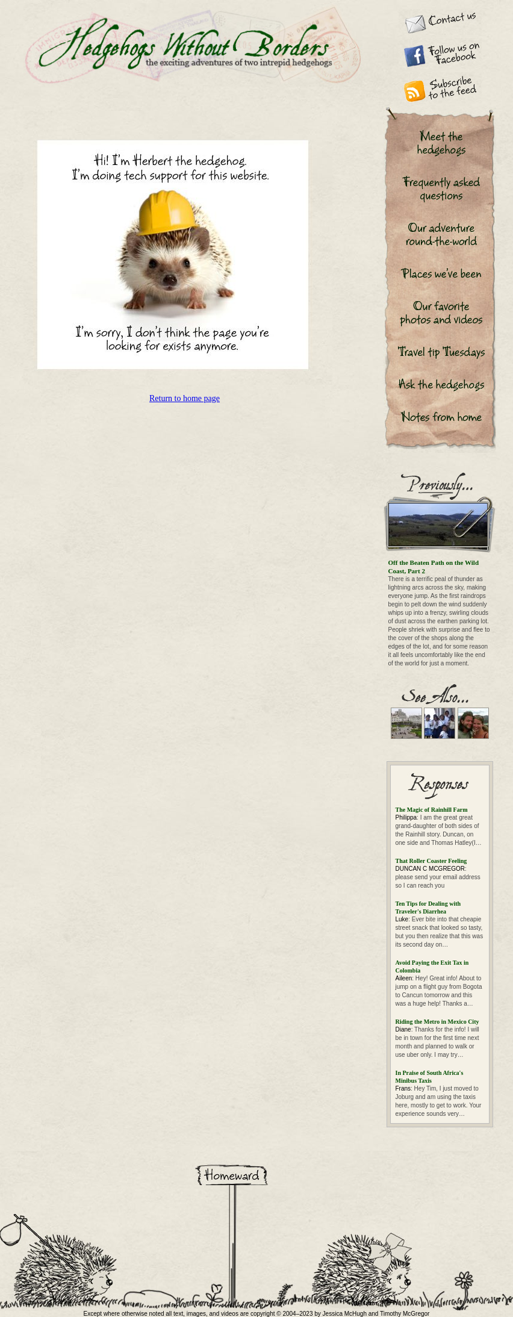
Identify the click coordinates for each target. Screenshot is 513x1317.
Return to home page (184, 398)
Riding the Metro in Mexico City (437, 1021)
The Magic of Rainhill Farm (432, 809)
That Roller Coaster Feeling (431, 861)
